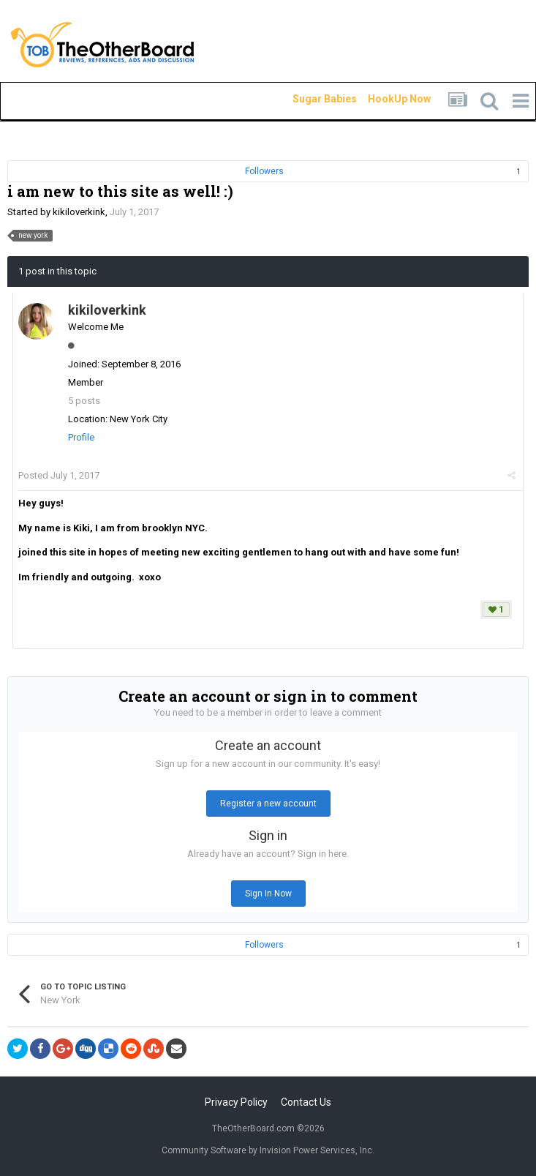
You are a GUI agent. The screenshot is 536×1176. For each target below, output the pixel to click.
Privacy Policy (236, 1102)
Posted (58, 475)
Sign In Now (268, 893)
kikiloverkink (79, 211)
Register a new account (268, 803)
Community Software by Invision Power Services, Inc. (268, 1150)
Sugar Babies (307, 99)
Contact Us (306, 1102)
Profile (81, 437)
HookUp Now (382, 99)
